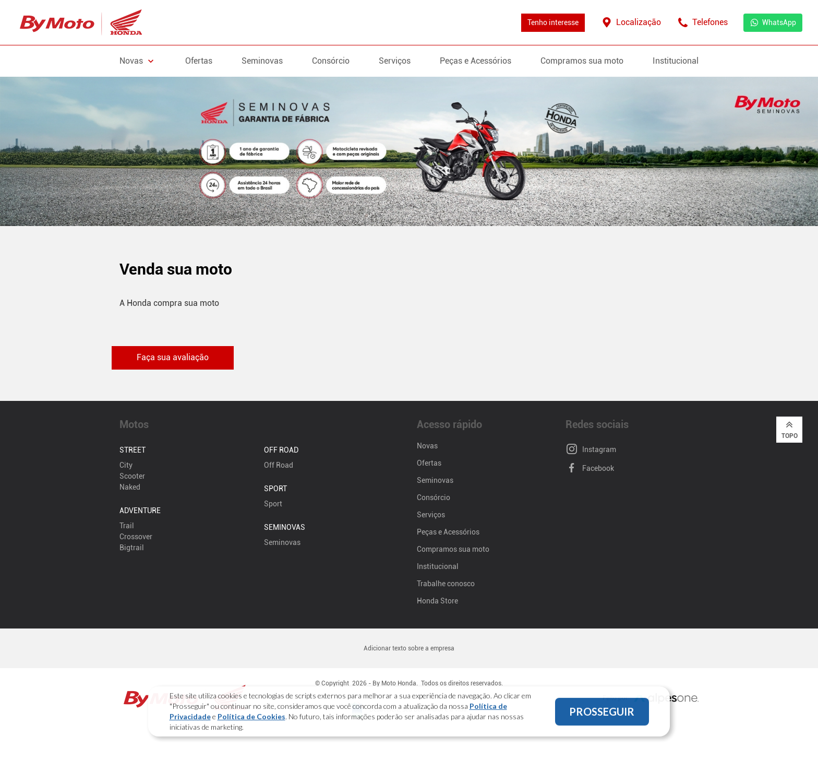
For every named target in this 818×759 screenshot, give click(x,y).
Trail (126, 525)
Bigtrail (131, 547)
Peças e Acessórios (475, 61)
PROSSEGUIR (601, 717)
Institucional (676, 61)
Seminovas (262, 61)
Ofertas (198, 61)
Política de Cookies (251, 722)
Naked (129, 487)
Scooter (132, 476)
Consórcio (331, 61)
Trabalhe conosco (446, 583)
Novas (427, 446)
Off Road (278, 465)
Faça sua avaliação (173, 357)
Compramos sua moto (581, 61)
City (126, 465)
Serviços (395, 61)
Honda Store (437, 601)
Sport (273, 504)
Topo (789, 429)
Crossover (135, 536)
